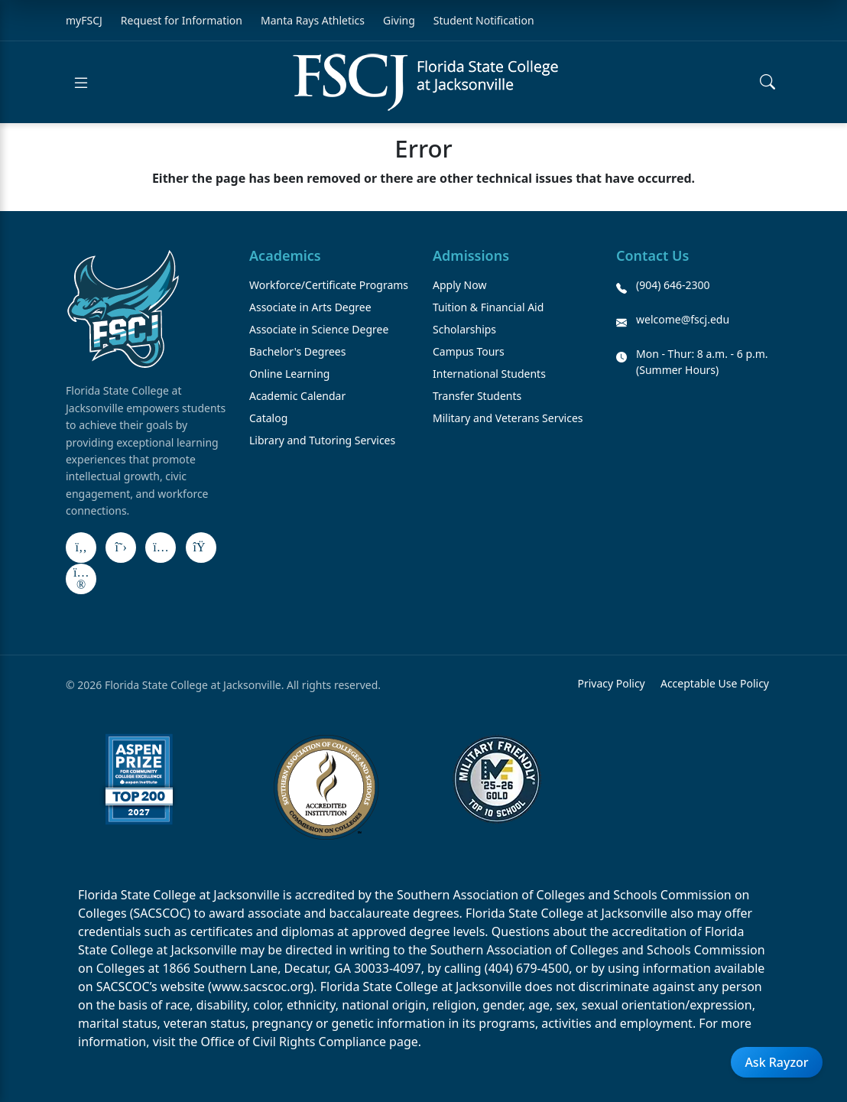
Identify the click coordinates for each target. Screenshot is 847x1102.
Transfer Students (477, 395)
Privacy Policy (610, 683)
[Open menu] (81, 82)
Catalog (268, 418)
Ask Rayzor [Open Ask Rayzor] (776, 1062)
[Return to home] (425, 82)
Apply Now (459, 285)
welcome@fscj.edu (682, 319)
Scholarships (464, 329)
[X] (120, 547)
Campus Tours (469, 351)
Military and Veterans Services (508, 418)
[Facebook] (81, 547)
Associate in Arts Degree (310, 307)
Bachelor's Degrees (297, 351)
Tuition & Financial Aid (488, 307)
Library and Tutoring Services (322, 440)
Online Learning (289, 373)
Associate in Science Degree (318, 329)
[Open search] (767, 82)
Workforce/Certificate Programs (328, 285)
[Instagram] (160, 547)
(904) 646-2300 (673, 285)
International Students (489, 373)
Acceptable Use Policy (714, 683)
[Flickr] (81, 579)
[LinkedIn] (201, 547)
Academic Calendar (297, 395)
